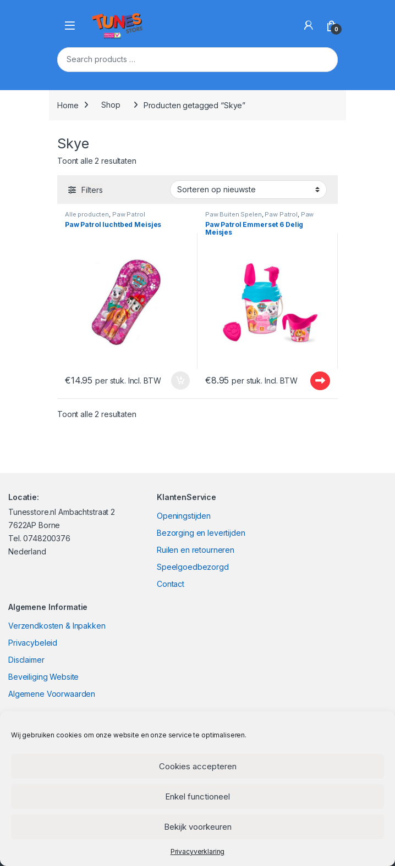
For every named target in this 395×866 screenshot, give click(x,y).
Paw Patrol (128, 214)
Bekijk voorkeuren (198, 826)
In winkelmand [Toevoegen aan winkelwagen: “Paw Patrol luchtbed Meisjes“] (180, 380)
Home (67, 104)
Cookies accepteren (198, 766)
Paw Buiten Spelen (233, 214)
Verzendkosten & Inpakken (57, 625)
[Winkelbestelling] (248, 189)
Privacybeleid (32, 642)
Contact (170, 584)
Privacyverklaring (198, 851)
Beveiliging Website (43, 676)
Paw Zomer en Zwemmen (259, 217)
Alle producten (87, 214)
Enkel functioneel (197, 796)
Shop (110, 104)
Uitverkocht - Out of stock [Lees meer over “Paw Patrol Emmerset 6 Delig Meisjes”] (320, 380)
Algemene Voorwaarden (51, 693)
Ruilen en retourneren (195, 549)
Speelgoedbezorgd (193, 566)
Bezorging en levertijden (201, 532)
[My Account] (309, 25)
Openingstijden (184, 515)
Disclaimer (26, 659)
